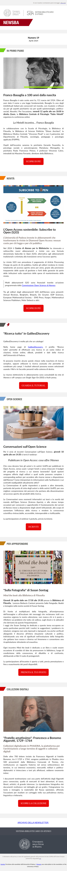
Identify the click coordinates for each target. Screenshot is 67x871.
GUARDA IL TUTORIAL (33, 385)
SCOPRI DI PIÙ (33, 161)
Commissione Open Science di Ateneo (38, 285)
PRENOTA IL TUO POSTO (33, 672)
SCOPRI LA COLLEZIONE (33, 803)
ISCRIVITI (33, 527)
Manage (39, 864)
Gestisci (3, 864)
